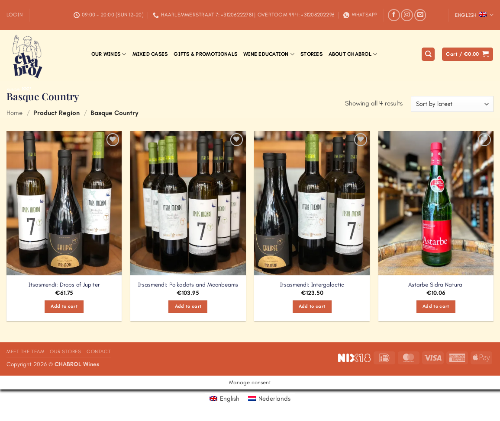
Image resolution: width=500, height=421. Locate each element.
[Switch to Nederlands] (269, 399)
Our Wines (108, 54)
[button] (14, 15)
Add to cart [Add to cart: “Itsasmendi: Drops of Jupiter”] (64, 306)
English (474, 15)
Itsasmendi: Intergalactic (312, 284)
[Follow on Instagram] (407, 15)
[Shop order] (452, 104)
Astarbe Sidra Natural (436, 284)
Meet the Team (25, 351)
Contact (99, 351)
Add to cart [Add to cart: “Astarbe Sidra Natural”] (436, 306)
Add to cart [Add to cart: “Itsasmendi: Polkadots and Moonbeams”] (188, 306)
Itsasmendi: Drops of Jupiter (64, 284)
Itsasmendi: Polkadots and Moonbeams (188, 284)
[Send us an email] (420, 15)
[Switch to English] (224, 399)
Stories (311, 54)
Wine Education (268, 54)
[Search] (428, 54)
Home (14, 113)
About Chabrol (353, 54)
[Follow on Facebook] (394, 15)
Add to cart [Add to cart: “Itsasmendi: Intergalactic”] (312, 306)
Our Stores (65, 351)
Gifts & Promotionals (205, 54)
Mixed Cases (150, 54)
